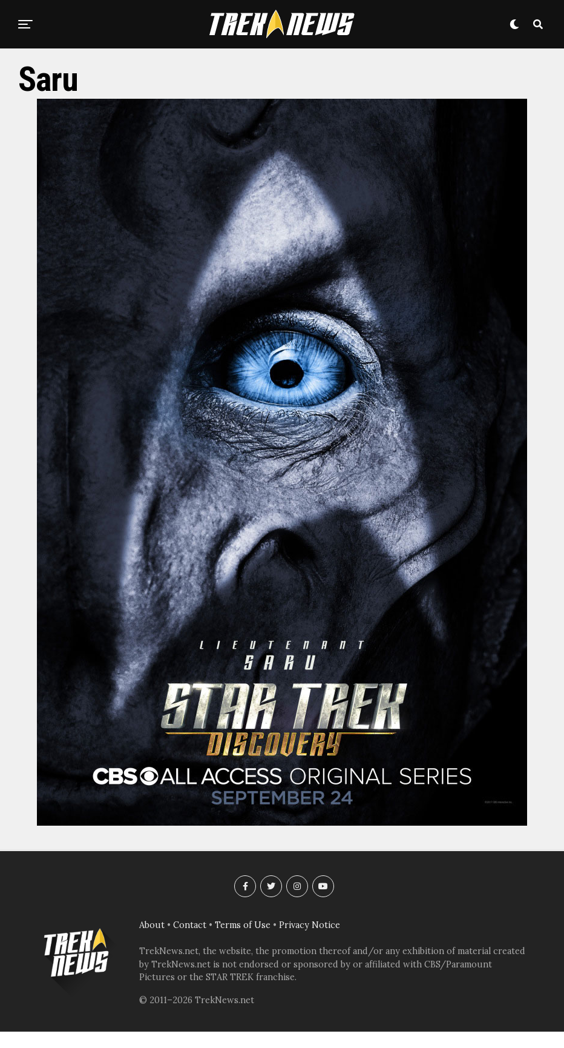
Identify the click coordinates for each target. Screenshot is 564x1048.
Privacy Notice (309, 925)
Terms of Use (243, 925)
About (152, 925)
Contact (189, 925)
